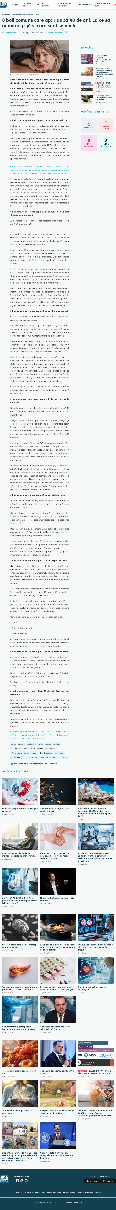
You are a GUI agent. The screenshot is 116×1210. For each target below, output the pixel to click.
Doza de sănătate (18, 15)
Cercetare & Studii (32, 15)
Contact (98, 1193)
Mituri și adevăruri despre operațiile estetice (57, 899)
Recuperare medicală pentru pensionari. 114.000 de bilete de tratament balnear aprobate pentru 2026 (95, 812)
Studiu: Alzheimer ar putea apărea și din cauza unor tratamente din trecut (95, 947)
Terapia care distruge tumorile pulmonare (17, 1111)
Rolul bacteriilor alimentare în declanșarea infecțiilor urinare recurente (104, 58)
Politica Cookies (69, 1193)
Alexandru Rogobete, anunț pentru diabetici (57, 1072)
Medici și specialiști (32, 1193)
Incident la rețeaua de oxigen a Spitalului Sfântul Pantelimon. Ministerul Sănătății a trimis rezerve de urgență (95, 857)
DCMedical (6, 15)
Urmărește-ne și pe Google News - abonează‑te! (35, 764)
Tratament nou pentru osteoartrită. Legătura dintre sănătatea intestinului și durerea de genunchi (104, 72)
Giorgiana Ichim (11, 33)
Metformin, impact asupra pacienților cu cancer (20, 809)
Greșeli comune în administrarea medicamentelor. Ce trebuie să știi (56, 988)
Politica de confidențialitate (51, 1193)
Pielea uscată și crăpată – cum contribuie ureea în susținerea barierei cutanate (55, 856)
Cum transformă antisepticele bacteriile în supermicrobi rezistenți (18, 1028)
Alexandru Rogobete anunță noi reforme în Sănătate (55, 1028)
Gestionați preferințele (85, 1193)
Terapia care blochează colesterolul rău (19, 1072)
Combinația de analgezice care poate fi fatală (55, 809)
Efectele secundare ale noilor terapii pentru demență (19, 946)
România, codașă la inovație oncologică (92, 988)
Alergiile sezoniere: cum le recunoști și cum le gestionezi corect (57, 1111)
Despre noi (19, 1193)
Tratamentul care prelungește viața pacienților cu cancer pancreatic (19, 988)
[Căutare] (115, 4)
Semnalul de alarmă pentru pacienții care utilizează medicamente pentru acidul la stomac (57, 947)
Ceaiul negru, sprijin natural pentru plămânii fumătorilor (104, 98)
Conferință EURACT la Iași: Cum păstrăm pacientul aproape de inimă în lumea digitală (19, 900)
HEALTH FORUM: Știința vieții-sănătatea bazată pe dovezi (103, 86)
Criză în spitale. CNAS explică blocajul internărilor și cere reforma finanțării (57, 1155)
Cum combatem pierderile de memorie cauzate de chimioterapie (19, 854)
